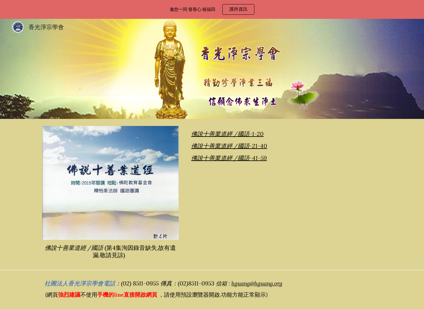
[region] (212, 9)
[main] (110, 251)
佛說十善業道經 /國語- (221, 158)
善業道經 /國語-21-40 (238, 145)
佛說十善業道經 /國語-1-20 (227, 133)
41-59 (259, 158)
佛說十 (200, 145)
